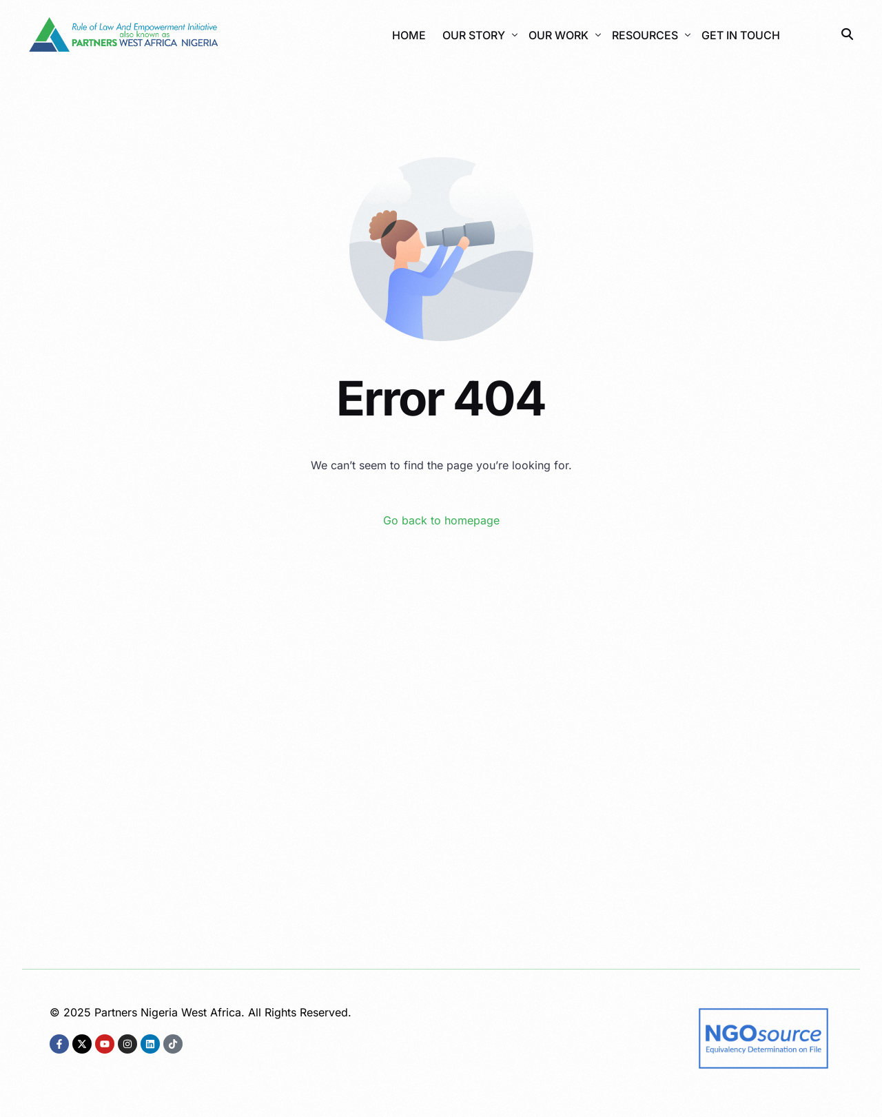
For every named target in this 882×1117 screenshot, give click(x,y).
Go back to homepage (441, 520)
